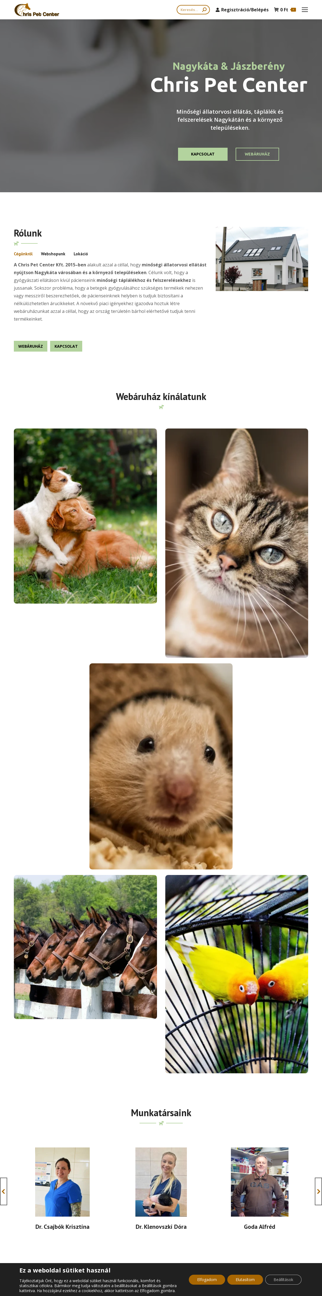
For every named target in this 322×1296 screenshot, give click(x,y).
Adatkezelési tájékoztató (145, 1214)
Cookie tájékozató (139, 1204)
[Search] (193, 9)
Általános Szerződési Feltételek (150, 1195)
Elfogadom (207, 1279)
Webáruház (257, 154)
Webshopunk (53, 253)
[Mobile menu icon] (305, 9)
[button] (3, 783)
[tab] (23, 254)
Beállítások (283, 1279)
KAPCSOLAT (203, 154)
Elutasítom (245, 1279)
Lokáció (81, 253)
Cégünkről (23, 253)
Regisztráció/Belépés (242, 9)
